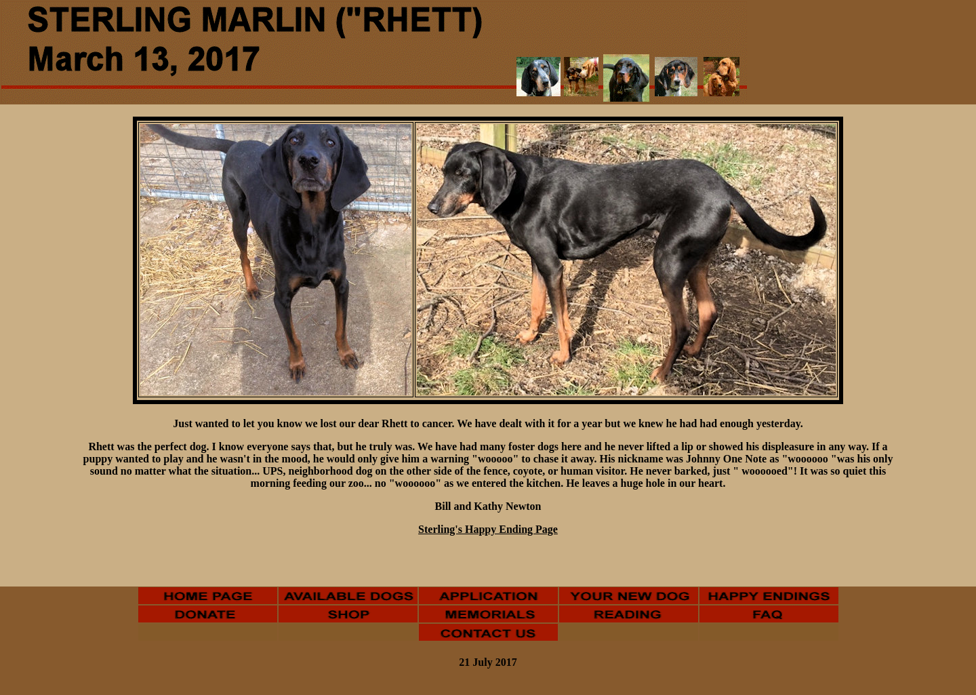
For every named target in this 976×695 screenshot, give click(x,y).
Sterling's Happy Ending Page (488, 529)
